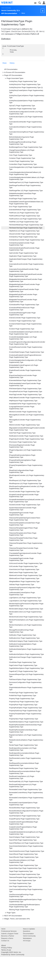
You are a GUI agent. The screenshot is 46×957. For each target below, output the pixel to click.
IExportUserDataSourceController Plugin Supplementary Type (23, 376)
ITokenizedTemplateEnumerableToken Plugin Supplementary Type (24, 524)
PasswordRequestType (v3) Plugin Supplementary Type (26, 675)
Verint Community (6, 8)
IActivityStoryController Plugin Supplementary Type (26, 240)
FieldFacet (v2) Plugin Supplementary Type (24, 213)
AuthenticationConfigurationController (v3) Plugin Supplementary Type (26, 113)
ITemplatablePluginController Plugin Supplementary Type (21, 514)
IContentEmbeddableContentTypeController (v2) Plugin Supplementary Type (25, 333)
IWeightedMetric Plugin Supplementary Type (24, 581)
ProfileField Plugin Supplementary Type (22, 695)
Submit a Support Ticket (9, 933)
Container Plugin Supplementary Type (22, 158)
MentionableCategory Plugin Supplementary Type (26, 609)
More (23, 13)
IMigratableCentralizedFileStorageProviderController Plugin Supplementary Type (27, 429)
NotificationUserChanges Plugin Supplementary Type (25, 658)
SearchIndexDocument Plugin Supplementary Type (26, 851)
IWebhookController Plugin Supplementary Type (25, 575)
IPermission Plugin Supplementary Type (22, 442)
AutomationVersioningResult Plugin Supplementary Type (26, 133)
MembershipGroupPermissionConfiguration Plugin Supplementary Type (26, 605)
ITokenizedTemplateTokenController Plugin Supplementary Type (23, 549)
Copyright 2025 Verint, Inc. (11, 952)
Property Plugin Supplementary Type (21, 698)
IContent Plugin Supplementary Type (21, 329)
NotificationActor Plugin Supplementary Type (24, 638)
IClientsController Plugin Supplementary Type (24, 318)
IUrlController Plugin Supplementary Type (23, 566)
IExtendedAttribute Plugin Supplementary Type (25, 380)
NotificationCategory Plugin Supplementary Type (25, 641)
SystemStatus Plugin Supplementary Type (23, 865)
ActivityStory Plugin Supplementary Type (23, 81)
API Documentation (11, 69)
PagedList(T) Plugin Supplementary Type (23, 671)
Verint (3, 929)
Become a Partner (7, 936)
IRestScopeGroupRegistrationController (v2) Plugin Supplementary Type (26, 487)
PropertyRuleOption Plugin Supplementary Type (25, 708)
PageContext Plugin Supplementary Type (23, 665)
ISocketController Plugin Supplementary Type (24, 505)
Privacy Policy (6, 948)
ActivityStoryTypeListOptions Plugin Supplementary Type (26, 96)
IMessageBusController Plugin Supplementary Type (25, 421)
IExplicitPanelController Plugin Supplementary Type (25, 371)
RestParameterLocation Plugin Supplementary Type (25, 759)
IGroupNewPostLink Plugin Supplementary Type (25, 391)
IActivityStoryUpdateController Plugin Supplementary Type (21, 244)
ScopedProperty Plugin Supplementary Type (24, 819)
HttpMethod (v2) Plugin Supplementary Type (24, 231)
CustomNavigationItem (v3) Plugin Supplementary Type (26, 168)
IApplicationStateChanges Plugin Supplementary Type (25, 260)
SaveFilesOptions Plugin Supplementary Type (24, 816)
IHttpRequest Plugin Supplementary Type (23, 401)
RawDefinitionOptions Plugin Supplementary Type (26, 722)
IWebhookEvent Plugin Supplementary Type (24, 578)
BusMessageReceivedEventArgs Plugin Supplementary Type (22, 143)
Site (35, 3)
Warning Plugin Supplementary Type (21, 910)
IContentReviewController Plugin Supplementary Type (25, 348)
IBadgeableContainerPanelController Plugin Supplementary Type (24, 290)
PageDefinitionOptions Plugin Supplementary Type (26, 668)
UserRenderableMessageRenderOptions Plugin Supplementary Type (25, 900)
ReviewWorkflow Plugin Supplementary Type (24, 808)
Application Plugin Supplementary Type (22, 109)
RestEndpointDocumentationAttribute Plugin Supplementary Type (24, 754)
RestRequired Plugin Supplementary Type (23, 768)
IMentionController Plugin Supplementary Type (25, 412)
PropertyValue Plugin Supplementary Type (23, 719)
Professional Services (9, 931)
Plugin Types (9, 912)
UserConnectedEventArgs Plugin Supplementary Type (25, 890)
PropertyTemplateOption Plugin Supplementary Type (25, 715)
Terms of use (6, 950)
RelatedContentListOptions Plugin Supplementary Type (26, 741)
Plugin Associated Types (13, 78)
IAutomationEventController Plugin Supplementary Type (26, 265)
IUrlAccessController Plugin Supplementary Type (25, 563)
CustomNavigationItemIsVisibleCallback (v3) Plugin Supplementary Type (26, 178)
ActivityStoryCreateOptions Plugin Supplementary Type (26, 91)
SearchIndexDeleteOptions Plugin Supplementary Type (26, 847)
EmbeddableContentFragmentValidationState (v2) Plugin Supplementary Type (26, 203)
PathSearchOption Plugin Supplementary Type (25, 679)
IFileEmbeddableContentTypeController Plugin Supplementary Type (25, 384)
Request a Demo (7, 938)
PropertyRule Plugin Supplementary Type (23, 705)
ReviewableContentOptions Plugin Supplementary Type (26, 799)
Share (4, 63)
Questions (26, 931)
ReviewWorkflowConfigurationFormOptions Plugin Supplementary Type (26, 812)
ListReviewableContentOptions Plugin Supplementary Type (22, 594)
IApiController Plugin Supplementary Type (23, 253)
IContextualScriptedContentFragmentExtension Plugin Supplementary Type (25, 356)
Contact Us (5, 941)
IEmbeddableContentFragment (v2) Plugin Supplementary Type (23, 366)
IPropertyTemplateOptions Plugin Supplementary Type (25, 466)
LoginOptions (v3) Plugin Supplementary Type (25, 598)
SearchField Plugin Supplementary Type (23, 840)
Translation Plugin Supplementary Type (22, 880)
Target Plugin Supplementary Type (21, 871)
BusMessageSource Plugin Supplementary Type (25, 147)
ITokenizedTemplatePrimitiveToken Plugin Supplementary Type (23, 539)
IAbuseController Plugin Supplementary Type (24, 234)
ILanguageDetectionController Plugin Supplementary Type (21, 408)
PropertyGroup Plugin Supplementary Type (24, 702)
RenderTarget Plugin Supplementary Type (23, 745)
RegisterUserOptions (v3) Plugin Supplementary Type (25, 736)
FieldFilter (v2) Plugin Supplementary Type (23, 222)
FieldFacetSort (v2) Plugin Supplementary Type (25, 219)
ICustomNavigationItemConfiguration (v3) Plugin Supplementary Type (25, 361)
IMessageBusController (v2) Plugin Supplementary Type (26, 416)
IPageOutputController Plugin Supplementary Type (26, 439)
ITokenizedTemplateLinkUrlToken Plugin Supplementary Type (22, 534)
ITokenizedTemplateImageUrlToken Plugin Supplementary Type (23, 529)
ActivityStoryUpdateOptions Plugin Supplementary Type (26, 102)
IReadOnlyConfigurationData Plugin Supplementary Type (21, 471)
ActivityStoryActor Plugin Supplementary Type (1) (26, 87)
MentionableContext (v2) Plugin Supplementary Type (25, 613)
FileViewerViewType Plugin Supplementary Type (25, 228)
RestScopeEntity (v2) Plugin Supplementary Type (26, 781)
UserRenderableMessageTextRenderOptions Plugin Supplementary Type (24, 906)
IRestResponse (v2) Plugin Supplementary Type (25, 483)
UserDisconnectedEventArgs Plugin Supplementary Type (21, 895)
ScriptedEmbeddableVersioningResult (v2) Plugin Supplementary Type (26, 833)
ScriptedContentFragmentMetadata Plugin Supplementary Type (23, 823)
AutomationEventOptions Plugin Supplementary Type (25, 128)
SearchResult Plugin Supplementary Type (23, 854)
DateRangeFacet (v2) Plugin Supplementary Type (26, 182)
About (3, 945)
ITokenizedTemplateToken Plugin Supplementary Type (25, 544)
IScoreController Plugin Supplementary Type (24, 491)
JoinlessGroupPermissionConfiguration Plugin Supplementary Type (24, 589)
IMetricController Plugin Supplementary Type (24, 425)
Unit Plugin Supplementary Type (20, 883)
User (44, 3)
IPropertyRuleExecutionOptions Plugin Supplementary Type (22, 456)
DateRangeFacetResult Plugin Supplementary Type (25, 186)
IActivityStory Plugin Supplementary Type (23, 237)
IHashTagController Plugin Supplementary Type (25, 394)
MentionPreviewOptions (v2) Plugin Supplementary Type (26, 621)
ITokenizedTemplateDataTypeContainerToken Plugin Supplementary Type (24, 519)
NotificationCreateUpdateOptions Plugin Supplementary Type (22, 645)
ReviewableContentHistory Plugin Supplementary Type (26, 793)
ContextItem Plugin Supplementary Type (23, 164)
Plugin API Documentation (12, 75)
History (12, 63)
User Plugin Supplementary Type (20, 886)
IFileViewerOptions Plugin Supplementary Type (25, 388)
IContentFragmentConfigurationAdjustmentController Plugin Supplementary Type (27, 343)
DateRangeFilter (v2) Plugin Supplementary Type (26, 190)
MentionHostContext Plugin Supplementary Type (25, 617)
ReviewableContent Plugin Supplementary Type (25, 789)
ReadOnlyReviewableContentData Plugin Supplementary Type (23, 731)
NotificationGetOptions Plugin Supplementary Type (26, 654)
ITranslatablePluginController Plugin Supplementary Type (21, 559)
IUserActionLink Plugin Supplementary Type (24, 569)
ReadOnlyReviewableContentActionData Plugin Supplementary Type (25, 726)
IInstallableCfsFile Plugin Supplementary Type (25, 404)
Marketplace (27, 938)
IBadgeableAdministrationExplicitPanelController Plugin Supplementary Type (25, 275)
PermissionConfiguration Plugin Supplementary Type (25, 683)
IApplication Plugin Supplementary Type (22, 256)
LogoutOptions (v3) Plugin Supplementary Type (25, 601)
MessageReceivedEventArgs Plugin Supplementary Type (21, 631)
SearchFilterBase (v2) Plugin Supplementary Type (26, 843)
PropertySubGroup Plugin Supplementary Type (25, 711)
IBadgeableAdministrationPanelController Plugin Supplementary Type (25, 280)
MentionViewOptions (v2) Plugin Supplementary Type (25, 626)
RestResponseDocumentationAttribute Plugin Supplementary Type (24, 772)
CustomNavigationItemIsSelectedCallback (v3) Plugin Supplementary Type (25, 173)
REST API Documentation (12, 916)
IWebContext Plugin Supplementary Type (23, 572)
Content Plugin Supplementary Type (21, 161)
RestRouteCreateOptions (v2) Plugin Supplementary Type (21, 777)
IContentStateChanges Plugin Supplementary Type (26, 352)
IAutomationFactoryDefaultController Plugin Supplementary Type (24, 270)
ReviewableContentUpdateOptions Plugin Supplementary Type (23, 804)
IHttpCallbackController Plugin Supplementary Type (26, 397)
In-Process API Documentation (13, 72)
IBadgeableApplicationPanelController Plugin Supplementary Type (24, 285)
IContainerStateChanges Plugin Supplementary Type (25, 325)
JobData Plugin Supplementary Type (21, 584)
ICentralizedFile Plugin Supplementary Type (24, 304)
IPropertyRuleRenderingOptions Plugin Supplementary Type (22, 461)
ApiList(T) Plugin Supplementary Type (22, 105)
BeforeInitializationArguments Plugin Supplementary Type (21, 138)
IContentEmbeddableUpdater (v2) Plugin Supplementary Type (23, 338)
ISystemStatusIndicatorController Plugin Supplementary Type (22, 509)
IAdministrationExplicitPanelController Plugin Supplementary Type (24, 249)
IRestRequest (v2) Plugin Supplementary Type (25, 480)
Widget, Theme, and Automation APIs (16, 919)
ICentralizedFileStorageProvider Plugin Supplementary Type (22, 314)
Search (39, 3)
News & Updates (29, 929)
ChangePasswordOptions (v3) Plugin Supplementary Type (21, 151)
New (43, 11)
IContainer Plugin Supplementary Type (22, 321)
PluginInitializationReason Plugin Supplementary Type (25, 688)
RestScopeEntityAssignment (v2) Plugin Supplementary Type (22, 785)
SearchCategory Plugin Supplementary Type (24, 837)
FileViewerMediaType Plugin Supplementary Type (26, 225)
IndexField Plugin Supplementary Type (22, 433)
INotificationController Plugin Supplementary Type (26, 436)
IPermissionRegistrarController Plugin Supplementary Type (22, 446)
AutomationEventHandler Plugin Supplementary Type (25, 123)
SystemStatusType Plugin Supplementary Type (25, 868)
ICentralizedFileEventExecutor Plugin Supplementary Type (22, 309)
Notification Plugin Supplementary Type (22, 635)
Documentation (28, 933)
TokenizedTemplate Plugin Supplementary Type (25, 877)
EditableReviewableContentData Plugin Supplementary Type (22, 194)
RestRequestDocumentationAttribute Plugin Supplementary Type (24, 764)
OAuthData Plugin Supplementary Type (22, 662)
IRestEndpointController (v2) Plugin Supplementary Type (26, 476)
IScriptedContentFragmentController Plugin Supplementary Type (24, 496)
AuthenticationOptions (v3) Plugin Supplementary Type (26, 118)
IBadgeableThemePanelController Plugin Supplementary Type (23, 301)
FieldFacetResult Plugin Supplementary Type (24, 216)
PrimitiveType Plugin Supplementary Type (23, 692)
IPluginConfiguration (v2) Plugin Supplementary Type (25, 451)
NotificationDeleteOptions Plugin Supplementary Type (25, 650)
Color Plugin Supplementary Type (20, 155)
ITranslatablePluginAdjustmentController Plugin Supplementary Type (25, 554)
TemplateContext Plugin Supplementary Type (24, 874)
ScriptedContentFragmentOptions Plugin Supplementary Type (23, 828)
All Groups (27, 941)
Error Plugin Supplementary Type (20, 207)
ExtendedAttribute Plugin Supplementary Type (25, 210)
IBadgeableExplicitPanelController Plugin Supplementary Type (23, 295)
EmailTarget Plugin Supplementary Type (23, 198)
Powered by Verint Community (12, 955)
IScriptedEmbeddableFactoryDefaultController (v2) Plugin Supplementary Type (26, 501)
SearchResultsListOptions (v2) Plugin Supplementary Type (22, 861)
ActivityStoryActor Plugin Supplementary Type (24, 84)
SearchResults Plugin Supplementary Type (23, 857)
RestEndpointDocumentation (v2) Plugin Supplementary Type (23, 749)
